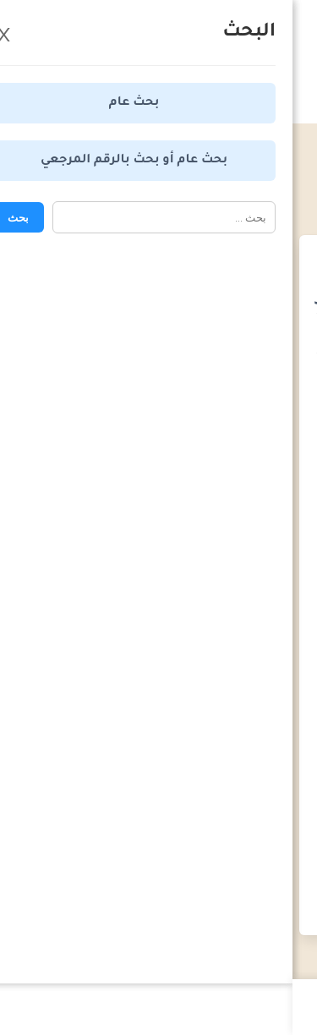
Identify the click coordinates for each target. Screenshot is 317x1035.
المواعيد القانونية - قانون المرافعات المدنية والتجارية (168, 187)
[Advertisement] (158, 437)
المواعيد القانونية (201, 172)
